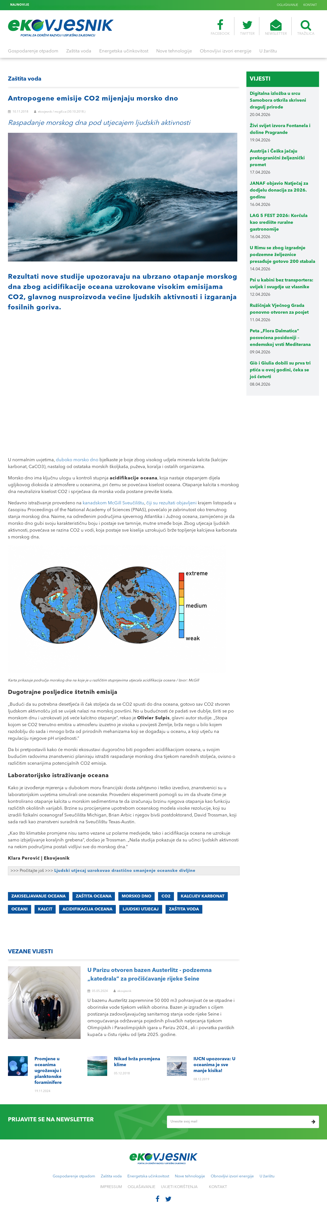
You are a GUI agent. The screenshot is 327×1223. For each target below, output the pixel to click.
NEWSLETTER (276, 27)
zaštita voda (184, 909)
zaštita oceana (93, 896)
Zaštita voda (78, 51)
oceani (19, 909)
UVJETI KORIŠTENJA (179, 1187)
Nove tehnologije (174, 51)
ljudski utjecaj (141, 909)
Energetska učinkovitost (123, 51)
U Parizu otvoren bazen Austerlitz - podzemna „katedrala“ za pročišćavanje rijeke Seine (149, 975)
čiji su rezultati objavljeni (171, 503)
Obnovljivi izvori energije (225, 51)
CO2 (166, 896)
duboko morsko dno (77, 460)
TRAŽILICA (306, 27)
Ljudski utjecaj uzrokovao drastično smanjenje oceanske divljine (125, 871)
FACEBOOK (220, 27)
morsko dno (136, 896)
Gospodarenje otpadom (33, 51)
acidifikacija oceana (87, 909)
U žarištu (268, 51)
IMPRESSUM (111, 1187)
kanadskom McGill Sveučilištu (113, 503)
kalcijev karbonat (202, 896)
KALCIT (45, 909)
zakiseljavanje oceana (38, 896)
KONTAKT (310, 5)
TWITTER (247, 27)
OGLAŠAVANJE (287, 5)
